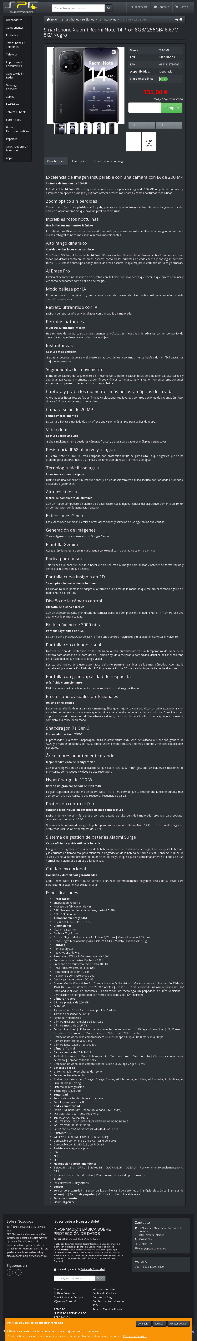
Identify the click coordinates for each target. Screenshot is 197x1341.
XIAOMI (164, 50)
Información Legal (104, 1289)
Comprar (171, 107)
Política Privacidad (65, 1293)
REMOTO (59, 1309)
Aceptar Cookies (178, 1323)
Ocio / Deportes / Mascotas (17, 148)
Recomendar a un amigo (109, 161)
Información (79, 161)
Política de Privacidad (93, 1269)
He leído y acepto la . (81, 1269)
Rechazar (159, 1323)
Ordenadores (14, 20)
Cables (10, 96)
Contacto (161, 7)
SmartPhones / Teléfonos (15, 45)
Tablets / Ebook (16, 112)
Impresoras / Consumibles (14, 64)
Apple (9, 158)
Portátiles (12, 35)
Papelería (12, 139)
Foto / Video (13, 119)
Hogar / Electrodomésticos (17, 129)
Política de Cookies (135, 1336)
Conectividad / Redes (15, 75)
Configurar (143, 1323)
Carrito (183, 7)
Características (56, 161)
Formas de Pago (103, 1297)
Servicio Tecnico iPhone (107, 1309)
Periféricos (12, 104)
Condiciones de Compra (68, 1297)
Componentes (15, 27)
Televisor (11, 54)
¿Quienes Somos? (65, 1301)
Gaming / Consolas (12, 87)
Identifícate (138, 7)
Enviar (100, 1278)
